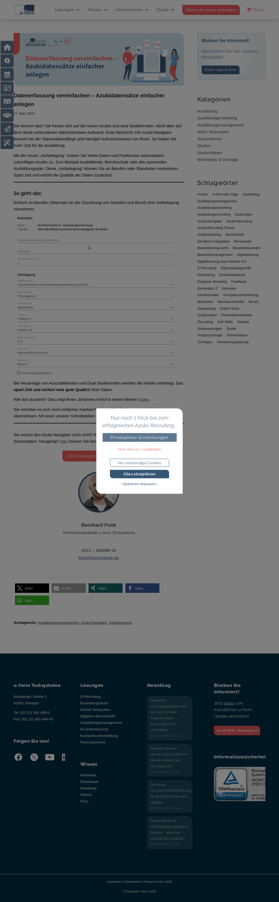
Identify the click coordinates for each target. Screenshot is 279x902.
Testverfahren (209, 139)
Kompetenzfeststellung (99, 736)
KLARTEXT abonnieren (237, 731)
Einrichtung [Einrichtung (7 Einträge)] (206, 275)
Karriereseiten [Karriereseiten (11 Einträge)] (208, 295)
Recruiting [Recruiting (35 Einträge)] (205, 322)
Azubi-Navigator (94, 623)
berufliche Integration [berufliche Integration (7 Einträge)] (214, 241)
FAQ (84, 801)
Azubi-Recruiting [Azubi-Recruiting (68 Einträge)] (239, 221)
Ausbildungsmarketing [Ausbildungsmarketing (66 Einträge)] (215, 208)
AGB (168, 881)
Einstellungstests (94, 703)
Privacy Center (153, 881)
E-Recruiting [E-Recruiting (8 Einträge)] (207, 268)
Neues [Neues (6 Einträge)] (253, 302)
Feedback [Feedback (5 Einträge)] (239, 282)
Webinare (88, 775)
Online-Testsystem (95, 710)
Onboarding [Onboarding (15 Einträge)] (207, 308)
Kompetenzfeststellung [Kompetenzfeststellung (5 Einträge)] (241, 295)
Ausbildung (207, 111)
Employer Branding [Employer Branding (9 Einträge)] (212, 282)
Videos (86, 795)
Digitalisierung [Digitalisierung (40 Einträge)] (248, 255)
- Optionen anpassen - (139, 484)
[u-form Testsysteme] (29, 9)
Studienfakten (209, 152)
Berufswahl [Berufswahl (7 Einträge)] (242, 241)
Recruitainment (92, 742)
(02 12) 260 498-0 (35, 713)
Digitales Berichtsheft (97, 716)
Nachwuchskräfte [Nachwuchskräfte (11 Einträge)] (230, 302)
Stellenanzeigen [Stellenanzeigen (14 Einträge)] (210, 329)
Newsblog (88, 788)
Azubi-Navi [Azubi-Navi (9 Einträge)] (243, 214)
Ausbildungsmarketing (217, 118)
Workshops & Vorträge (217, 159)
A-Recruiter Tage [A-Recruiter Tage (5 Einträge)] (225, 194)
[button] (32, 588)
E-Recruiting (90, 697)
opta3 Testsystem (213, 131)
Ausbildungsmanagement (58, 623)
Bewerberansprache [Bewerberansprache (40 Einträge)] (213, 248)
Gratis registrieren (220, 70)
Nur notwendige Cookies (139, 463)
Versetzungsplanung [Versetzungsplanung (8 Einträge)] (232, 342)
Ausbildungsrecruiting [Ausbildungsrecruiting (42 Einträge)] (214, 214)
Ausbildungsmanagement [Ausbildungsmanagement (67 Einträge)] (217, 201)
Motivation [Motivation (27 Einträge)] (205, 302)
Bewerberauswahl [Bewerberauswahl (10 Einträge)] (246, 248)
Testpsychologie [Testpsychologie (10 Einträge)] (210, 335)
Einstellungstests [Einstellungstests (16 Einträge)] (232, 275)
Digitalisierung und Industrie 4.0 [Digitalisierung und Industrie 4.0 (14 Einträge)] (222, 261)
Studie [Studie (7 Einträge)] (231, 329)
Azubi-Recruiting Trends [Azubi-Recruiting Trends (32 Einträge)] (216, 228)
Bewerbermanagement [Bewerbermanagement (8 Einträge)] (215, 255)
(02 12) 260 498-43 (37, 719)
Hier (64, 441)
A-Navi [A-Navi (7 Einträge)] (203, 194)
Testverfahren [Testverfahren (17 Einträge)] (236, 335)
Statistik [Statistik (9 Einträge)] (243, 322)
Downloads (89, 782)
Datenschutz (133, 881)
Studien (204, 145)
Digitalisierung (120, 623)
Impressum (114, 881)
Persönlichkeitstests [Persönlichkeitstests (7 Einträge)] (237, 315)
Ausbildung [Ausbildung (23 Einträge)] (251, 194)
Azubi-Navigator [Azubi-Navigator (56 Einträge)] (210, 221)
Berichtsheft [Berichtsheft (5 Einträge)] (235, 235)
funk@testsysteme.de (98, 557)
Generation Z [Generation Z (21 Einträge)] (208, 288)
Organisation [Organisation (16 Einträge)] (207, 315)
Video (144, 399)
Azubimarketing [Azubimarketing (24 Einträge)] (210, 235)
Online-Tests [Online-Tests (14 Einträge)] (229, 308)
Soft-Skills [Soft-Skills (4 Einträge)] (225, 322)
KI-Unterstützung (94, 729)
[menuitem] (67, 9)
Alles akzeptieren (139, 474)
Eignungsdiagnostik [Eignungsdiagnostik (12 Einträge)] (236, 268)
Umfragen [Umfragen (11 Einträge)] (205, 342)
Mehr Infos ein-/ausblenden (139, 449)
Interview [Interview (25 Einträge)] (229, 288)
